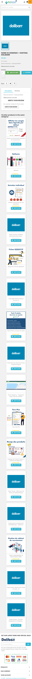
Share (6, 83)
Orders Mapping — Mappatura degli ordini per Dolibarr (16, 395)
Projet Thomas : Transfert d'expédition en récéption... (16, 620)
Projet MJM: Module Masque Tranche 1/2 (16, 299)
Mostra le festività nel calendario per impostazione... (16, 139)
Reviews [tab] (17, 91)
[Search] (16, 7)
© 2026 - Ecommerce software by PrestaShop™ (13, 678)
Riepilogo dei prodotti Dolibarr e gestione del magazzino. (16, 459)
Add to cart (12, 73)
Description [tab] (8, 91)
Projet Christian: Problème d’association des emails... (16, 235)
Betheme (16, 170)
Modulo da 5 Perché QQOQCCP (16, 266)
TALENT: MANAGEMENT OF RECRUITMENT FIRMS (16, 556)
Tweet (10, 83)
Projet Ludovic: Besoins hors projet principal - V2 (16, 588)
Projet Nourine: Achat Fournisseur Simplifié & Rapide (16, 363)
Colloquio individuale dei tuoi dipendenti (16, 203)
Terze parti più (16, 427)
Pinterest (14, 83)
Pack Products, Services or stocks (16, 330)
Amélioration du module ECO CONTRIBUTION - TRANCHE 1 (16, 523)
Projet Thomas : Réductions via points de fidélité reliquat (16, 491)
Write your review (11, 107)
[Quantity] (3, 72)
